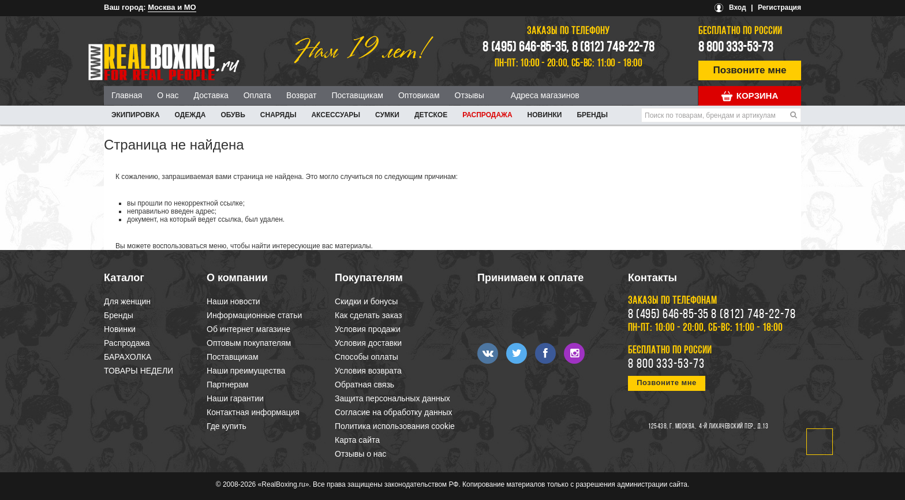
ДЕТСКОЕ (430, 115)
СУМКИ (387, 115)
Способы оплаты (366, 356)
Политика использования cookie (395, 426)
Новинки (545, 115)
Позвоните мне (750, 70)
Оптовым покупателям (249, 343)
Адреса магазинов (545, 95)
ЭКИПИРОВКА (135, 115)
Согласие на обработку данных (393, 412)
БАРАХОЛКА (127, 356)
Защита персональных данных (392, 398)
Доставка (211, 95)
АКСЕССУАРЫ (335, 115)
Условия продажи (368, 329)
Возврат (301, 95)
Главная (126, 95)
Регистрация (779, 7)
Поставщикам (357, 95)
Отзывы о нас (360, 453)
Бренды (592, 115)
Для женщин (127, 301)
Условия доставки (368, 343)
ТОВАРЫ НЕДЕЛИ (138, 370)
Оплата (257, 95)
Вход (737, 7)
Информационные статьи (254, 315)
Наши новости (233, 301)
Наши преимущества (246, 370)
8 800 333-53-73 (735, 48)
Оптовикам (419, 95)
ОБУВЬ (232, 115)
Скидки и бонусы (366, 301)
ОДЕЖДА (190, 115)
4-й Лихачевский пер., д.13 (733, 426)
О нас (167, 95)
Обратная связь (364, 384)
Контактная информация (253, 412)
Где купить (226, 426)
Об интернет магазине (248, 329)
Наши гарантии (235, 398)
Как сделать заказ (368, 315)
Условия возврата (368, 370)
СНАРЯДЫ (278, 115)
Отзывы (469, 95)
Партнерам (227, 384)
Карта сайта (357, 440)
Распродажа (487, 115)
